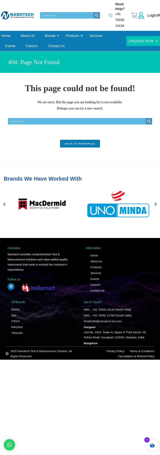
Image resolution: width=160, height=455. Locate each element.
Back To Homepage (80, 143)
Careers (32, 46)
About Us (28, 36)
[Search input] (68, 15)
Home (5, 36)
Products (73, 36)
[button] (4, 204)
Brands (51, 36)
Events (10, 46)
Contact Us (56, 46)
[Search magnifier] (97, 15)
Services (95, 36)
